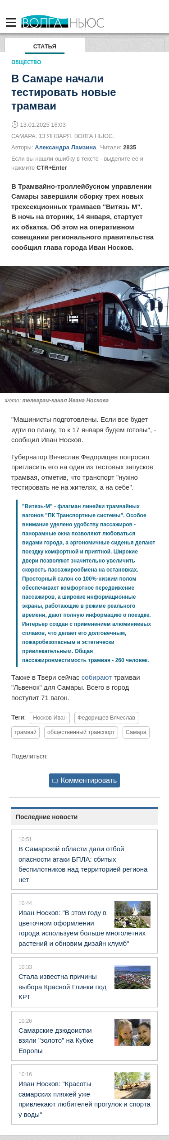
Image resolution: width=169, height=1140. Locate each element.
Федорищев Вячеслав (106, 718)
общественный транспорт (81, 732)
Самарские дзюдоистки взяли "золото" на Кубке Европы (55, 1040)
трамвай (25, 732)
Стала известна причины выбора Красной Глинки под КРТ (62, 987)
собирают (97, 677)
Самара (136, 732)
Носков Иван (50, 718)
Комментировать (84, 780)
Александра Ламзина (65, 147)
